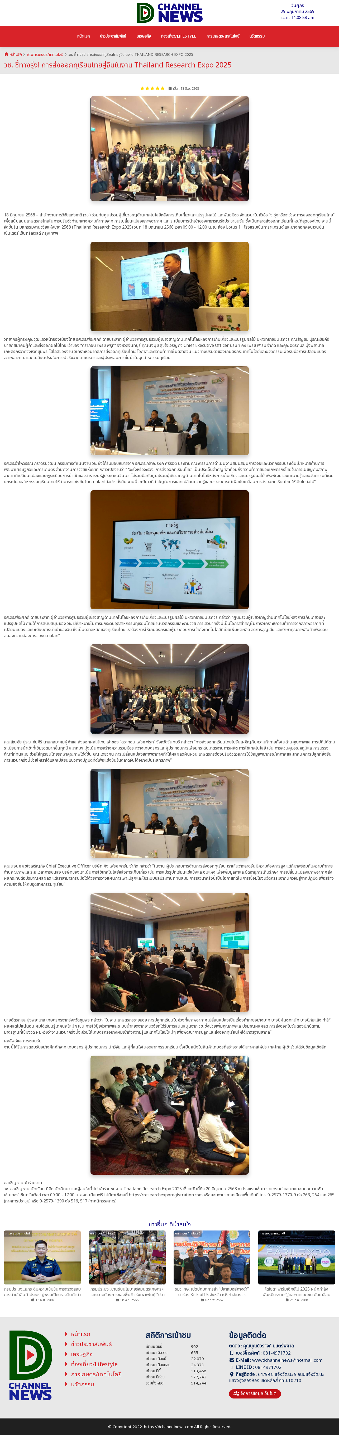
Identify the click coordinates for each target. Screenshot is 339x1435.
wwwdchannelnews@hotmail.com (287, 1360)
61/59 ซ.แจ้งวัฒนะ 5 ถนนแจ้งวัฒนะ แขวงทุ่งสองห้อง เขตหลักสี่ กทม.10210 (276, 1377)
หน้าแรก (13, 54)
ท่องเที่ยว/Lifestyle (90, 1364)
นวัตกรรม (78, 1384)
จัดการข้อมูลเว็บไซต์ (254, 1393)
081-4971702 (277, 1353)
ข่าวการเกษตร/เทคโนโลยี (45, 54)
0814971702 (268, 1367)
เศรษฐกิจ (77, 1354)
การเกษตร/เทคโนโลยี (92, 1374)
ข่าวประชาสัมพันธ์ (87, 1344)
